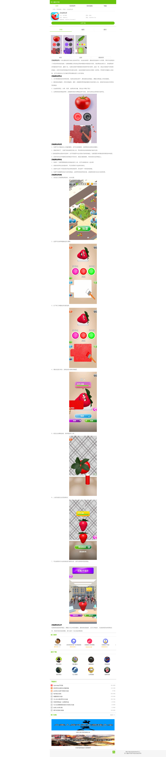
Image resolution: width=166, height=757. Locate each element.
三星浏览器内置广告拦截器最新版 (73, 642)
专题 (105, 6)
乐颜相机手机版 (105, 642)
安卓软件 (72, 6)
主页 (54, 9)
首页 (56, 6)
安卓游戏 (89, 6)
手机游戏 (58, 9)
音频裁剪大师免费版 (90, 642)
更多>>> (112, 715)
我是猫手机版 (58, 642)
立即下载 (83, 23)
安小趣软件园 (55, 2)
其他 (64, 9)
